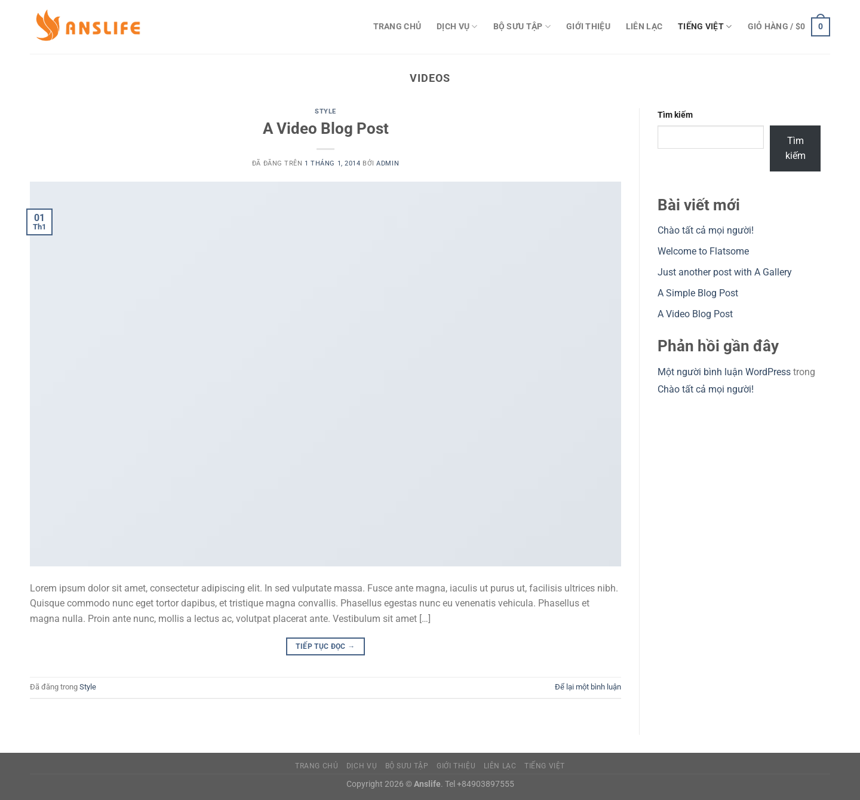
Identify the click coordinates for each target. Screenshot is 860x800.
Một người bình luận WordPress (724, 372)
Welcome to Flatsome (703, 251)
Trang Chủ (397, 27)
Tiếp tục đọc (325, 646)
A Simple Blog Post (698, 293)
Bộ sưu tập (522, 26)
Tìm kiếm (675, 115)
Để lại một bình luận (588, 686)
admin (387, 163)
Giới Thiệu (588, 27)
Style (325, 111)
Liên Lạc (644, 27)
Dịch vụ (457, 26)
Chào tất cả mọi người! (706, 230)
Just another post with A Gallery (725, 272)
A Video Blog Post (326, 128)
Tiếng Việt (705, 26)
